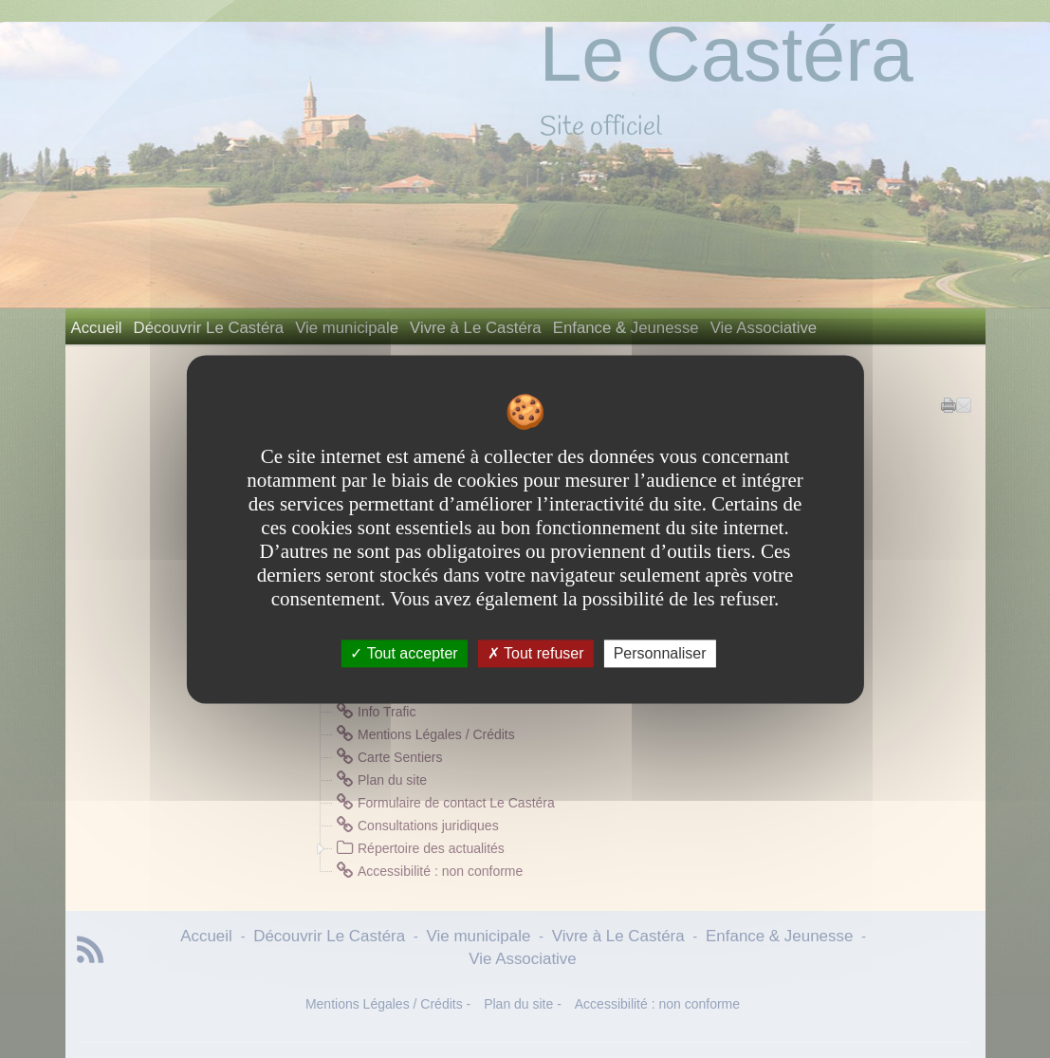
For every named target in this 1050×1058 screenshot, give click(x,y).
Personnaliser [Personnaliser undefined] (660, 653)
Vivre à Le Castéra (476, 328)
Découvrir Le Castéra (209, 328)
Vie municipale (346, 328)
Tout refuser (536, 653)
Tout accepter (403, 653)
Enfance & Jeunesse (626, 328)
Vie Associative (764, 328)
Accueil (96, 328)
